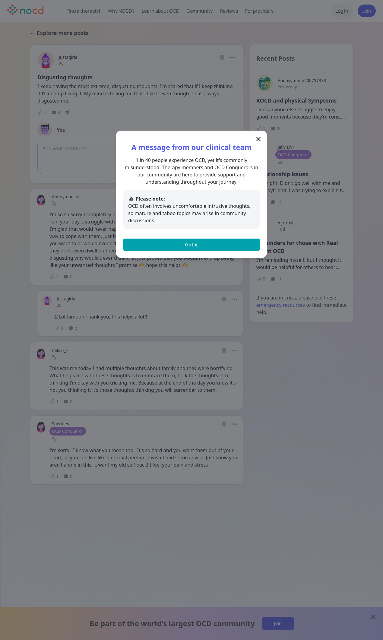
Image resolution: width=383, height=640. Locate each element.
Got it (191, 244)
